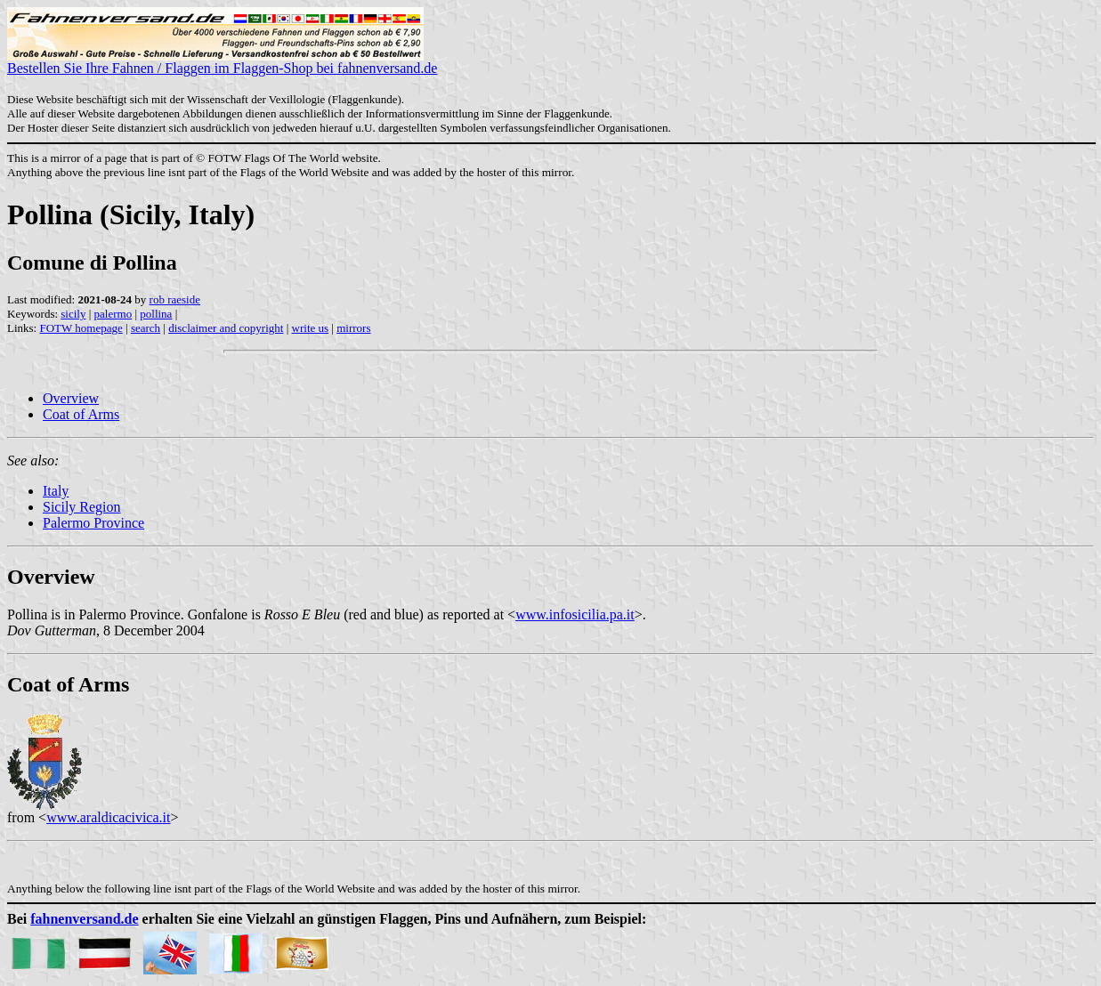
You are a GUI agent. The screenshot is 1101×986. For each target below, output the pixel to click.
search (145, 328)
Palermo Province (93, 522)
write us (310, 328)
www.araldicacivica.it (108, 817)
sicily (73, 313)
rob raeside (175, 299)
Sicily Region (82, 506)
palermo (113, 313)
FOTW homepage (80, 328)
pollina (156, 313)
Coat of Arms (81, 414)
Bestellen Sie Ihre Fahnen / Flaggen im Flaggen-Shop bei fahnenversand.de (222, 62)
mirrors (353, 328)
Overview (71, 398)
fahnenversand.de (84, 918)
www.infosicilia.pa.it (575, 614)
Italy (56, 490)
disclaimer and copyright (225, 328)
